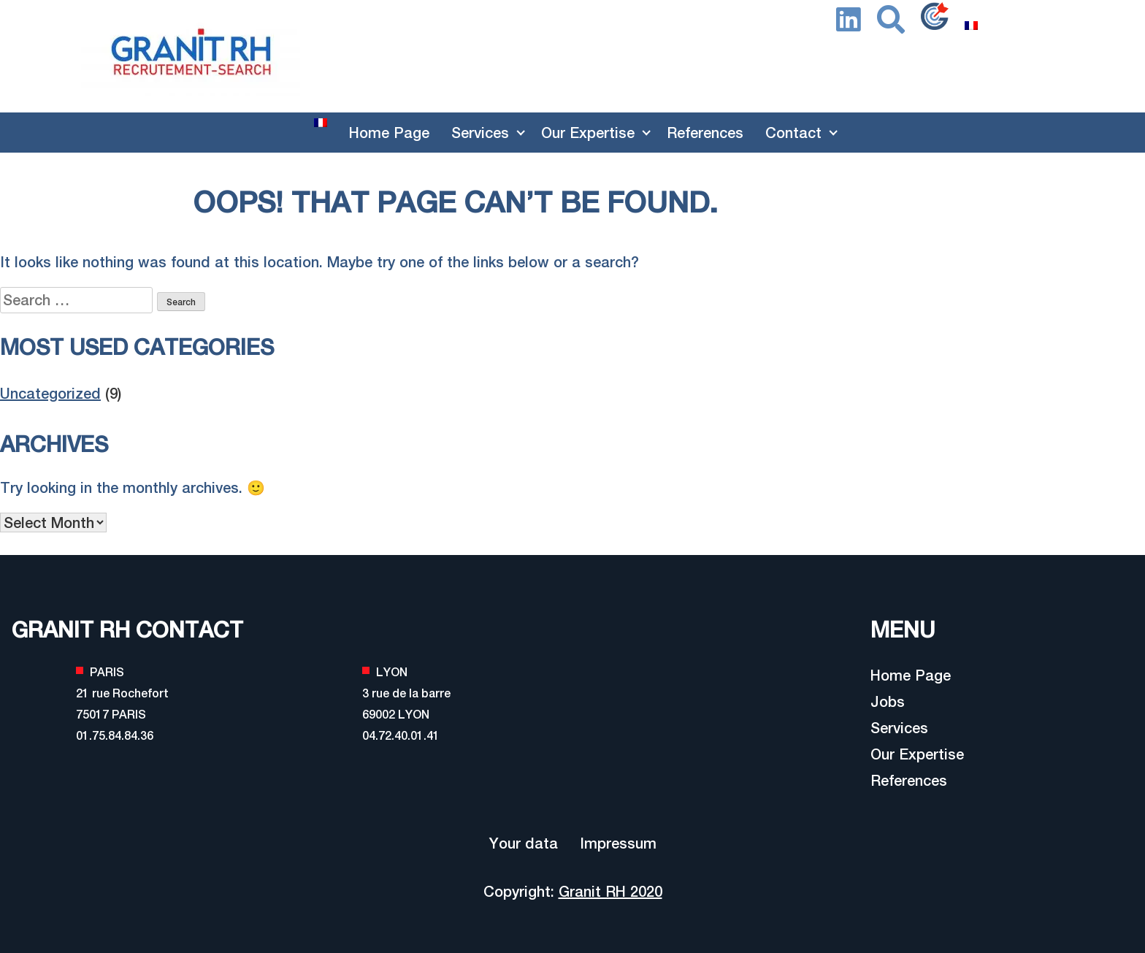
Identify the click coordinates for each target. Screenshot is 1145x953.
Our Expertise (588, 132)
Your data (523, 843)
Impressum (618, 843)
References (705, 132)
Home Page (389, 132)
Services (480, 132)
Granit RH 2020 (610, 891)
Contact (793, 132)
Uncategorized (50, 393)
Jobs (887, 701)
